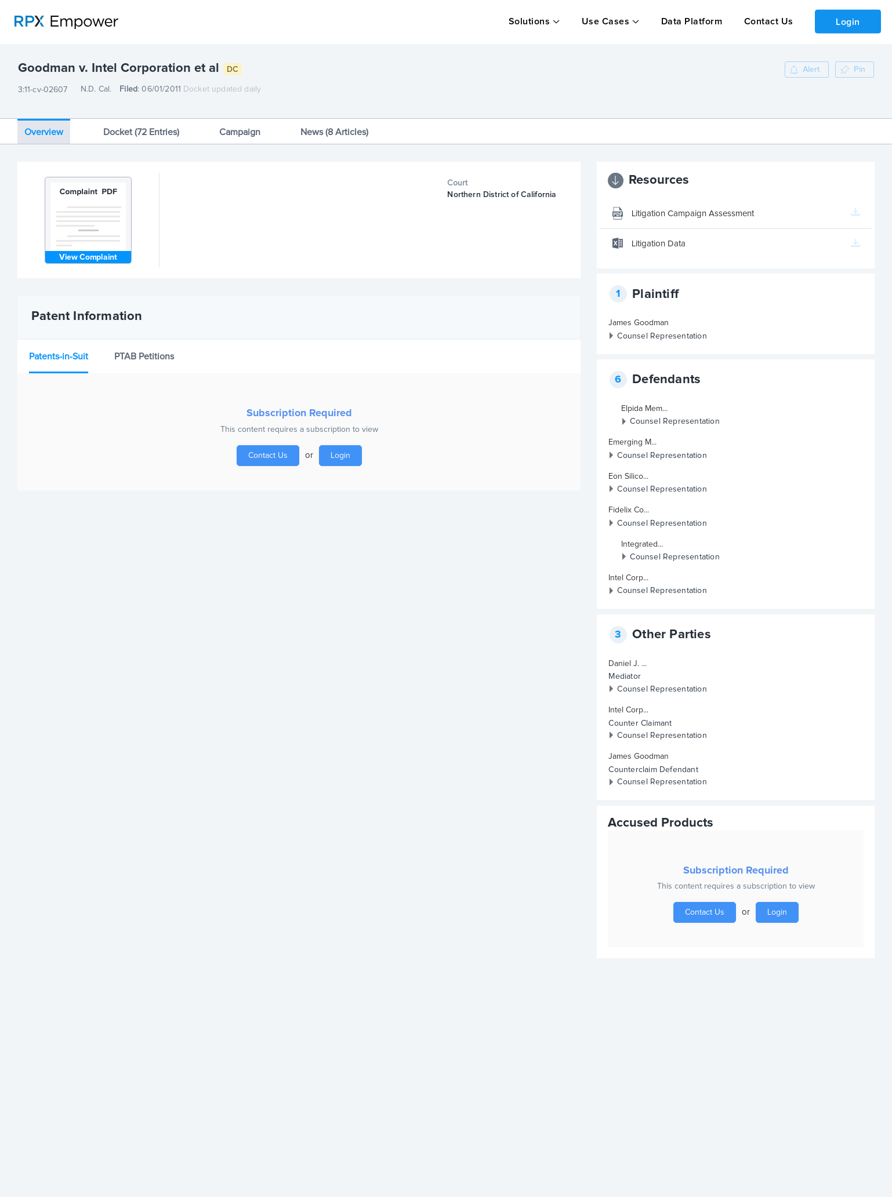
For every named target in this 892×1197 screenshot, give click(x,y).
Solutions (529, 21)
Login (846, 21)
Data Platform (689, 21)
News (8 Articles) (334, 125)
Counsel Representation (661, 329)
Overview (43, 125)
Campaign (239, 125)
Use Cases (604, 21)
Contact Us (764, 21)
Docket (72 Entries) (141, 125)
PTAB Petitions (144, 349)
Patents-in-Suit (58, 349)
